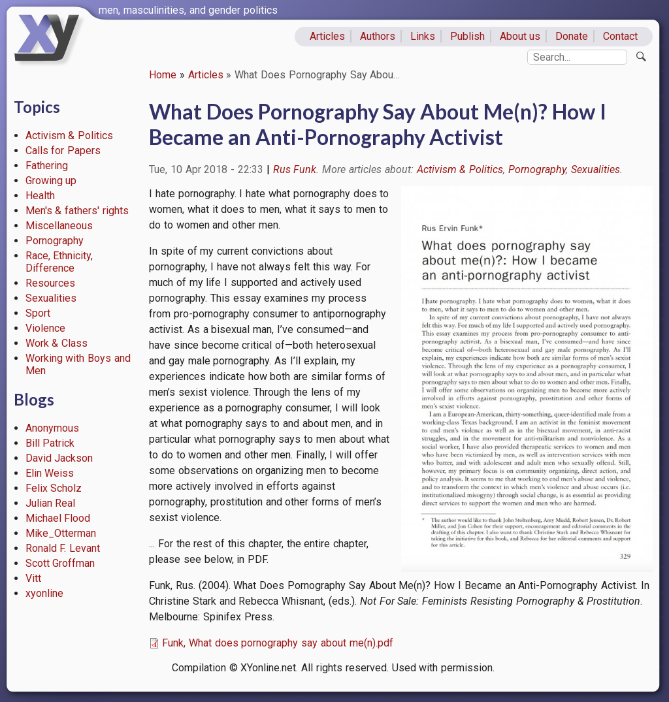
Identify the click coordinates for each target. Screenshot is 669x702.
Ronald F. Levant (63, 548)
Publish (467, 36)
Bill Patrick (50, 443)
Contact (620, 36)
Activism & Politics (69, 135)
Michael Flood (58, 518)
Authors (377, 36)
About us (520, 36)
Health (40, 195)
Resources (50, 283)
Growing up (51, 180)
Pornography (54, 240)
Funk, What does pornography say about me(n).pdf (277, 643)
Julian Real (50, 503)
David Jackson (59, 458)
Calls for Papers (63, 150)
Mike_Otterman (60, 533)
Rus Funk (295, 169)
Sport (37, 313)
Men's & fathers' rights (77, 210)
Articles (327, 36)
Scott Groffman (60, 563)
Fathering (46, 165)
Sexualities (50, 298)
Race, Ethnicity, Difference (59, 261)
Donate (571, 36)
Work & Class (56, 343)
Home (162, 75)
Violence (45, 328)
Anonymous (52, 428)
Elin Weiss (49, 473)
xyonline (44, 593)
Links (422, 36)
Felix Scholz (53, 488)
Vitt (33, 578)
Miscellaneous (59, 225)
